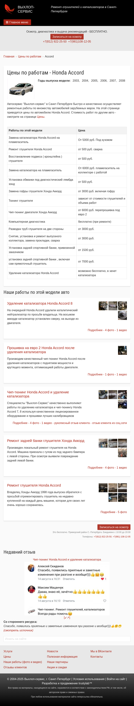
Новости (52, 651)
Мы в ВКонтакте (101, 651)
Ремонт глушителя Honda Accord (34, 485)
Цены (40, 116)
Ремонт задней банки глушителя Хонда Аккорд (45, 441)
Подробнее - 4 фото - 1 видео (107, 330)
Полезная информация (62, 656)
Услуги (8, 651)
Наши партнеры (57, 661)
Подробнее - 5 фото (114, 512)
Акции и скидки (57, 667)
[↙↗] (67, 617)
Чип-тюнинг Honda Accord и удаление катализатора (67, 559)
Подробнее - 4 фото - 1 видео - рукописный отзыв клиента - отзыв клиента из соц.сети (70, 422)
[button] (17, 22)
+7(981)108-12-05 (79, 41)
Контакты (97, 656)
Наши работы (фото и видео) (23, 661)
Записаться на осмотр (66, 36)
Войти (111, 679)
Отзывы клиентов (15, 667)
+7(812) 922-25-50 (55, 41)
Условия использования (89, 679)
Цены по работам (29, 56)
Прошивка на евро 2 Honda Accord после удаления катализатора (41, 350)
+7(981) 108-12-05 (121, 536)
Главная (9, 56)
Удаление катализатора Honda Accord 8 (39, 303)
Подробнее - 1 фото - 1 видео (107, 374)
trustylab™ (85, 683)
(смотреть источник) (18, 630)
